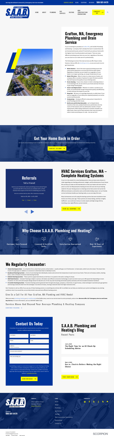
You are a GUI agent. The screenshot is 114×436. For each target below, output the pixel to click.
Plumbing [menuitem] (53, 12)
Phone (9, 340)
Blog (77, 2)
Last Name (30, 335)
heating (22, 301)
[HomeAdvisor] (107, 402)
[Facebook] (89, 402)
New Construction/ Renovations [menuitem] (83, 12)
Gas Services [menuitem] (62, 12)
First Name (10, 335)
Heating (57, 414)
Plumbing (57, 408)
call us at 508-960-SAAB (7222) (34, 303)
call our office (19, 290)
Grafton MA (86, 46)
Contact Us (58, 423)
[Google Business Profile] (85, 402)
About (56, 404)
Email (29, 340)
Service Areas (68, 2)
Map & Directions (36, 406)
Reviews (91, 2)
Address (10, 346)
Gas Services (58, 411)
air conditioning (31, 301)
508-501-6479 (102, 2)
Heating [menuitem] (71, 12)
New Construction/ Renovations (64, 417)
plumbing (17, 301)
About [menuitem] (44, 12)
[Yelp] (94, 402)
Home (56, 401)
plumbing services (84, 63)
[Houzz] (103, 402)
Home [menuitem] (37, 12)
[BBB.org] (98, 402)
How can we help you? (13, 356)
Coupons (84, 2)
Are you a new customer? (14, 351)
